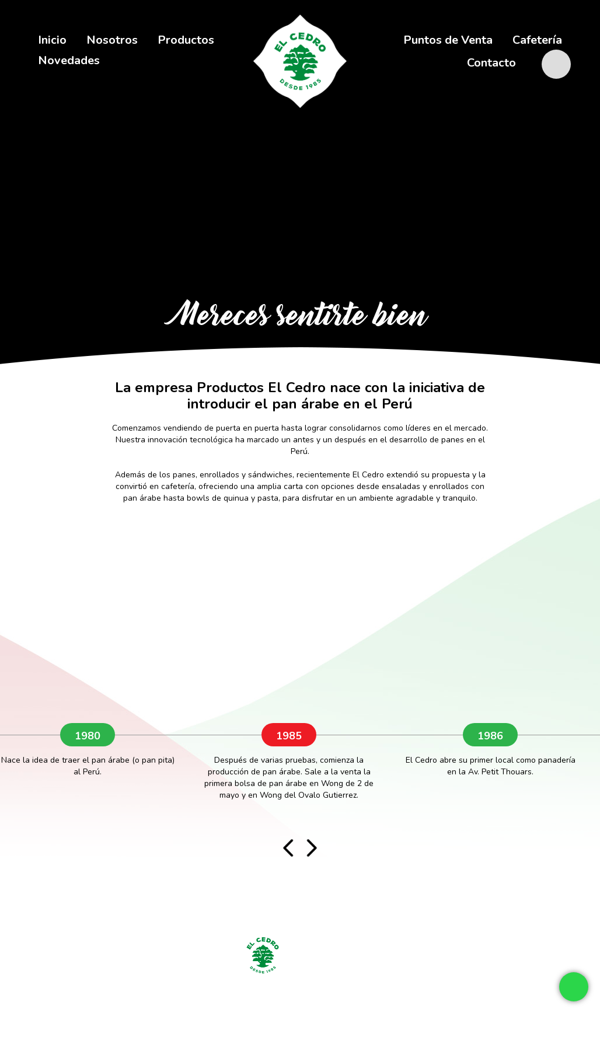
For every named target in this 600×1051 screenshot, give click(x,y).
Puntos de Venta (448, 40)
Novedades (69, 60)
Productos (186, 40)
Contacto (491, 63)
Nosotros (112, 40)
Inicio (52, 40)
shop (562, 55)
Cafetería (537, 40)
